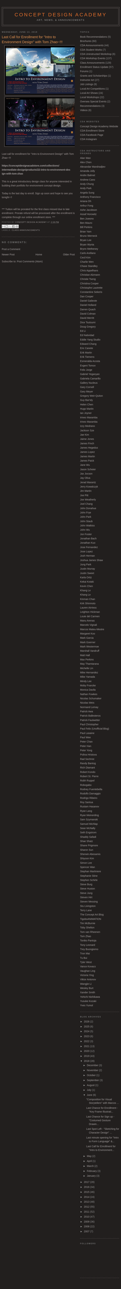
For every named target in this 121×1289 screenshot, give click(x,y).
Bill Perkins (86, 227)
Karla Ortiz (86, 577)
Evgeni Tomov (88, 365)
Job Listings (86, 84)
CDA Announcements (92, 45)
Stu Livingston (88, 906)
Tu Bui (83, 957)
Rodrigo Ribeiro (88, 798)
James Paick (87, 460)
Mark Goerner (87, 642)
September (93, 1080)
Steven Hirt (86, 897)
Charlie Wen (87, 261)
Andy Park (85, 188)
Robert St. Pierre (89, 776)
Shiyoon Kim (87, 858)
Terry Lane (86, 910)
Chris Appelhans (89, 270)
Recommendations (90, 105)
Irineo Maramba (88, 417)
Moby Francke (88, 685)
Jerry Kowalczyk (89, 486)
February (92, 1171)
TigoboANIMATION (90, 919)
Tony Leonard (87, 945)
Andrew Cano (87, 179)
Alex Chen (85, 162)
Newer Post (8, 254)
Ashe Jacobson (88, 209)
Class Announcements (26, 230)
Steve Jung (86, 893)
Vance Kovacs (88, 966)
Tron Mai (85, 953)
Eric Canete (86, 348)
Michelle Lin (86, 668)
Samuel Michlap (89, 823)
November (93, 1070)
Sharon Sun (86, 849)
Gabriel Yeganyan (90, 374)
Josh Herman (87, 555)
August (91, 1085)
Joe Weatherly (88, 499)
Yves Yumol (86, 1005)
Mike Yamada (87, 676)
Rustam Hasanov (89, 806)
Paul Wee (85, 737)
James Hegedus (89, 447)
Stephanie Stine (89, 875)
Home (39, 254)
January (91, 1175)
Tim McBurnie (87, 923)
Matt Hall (85, 655)
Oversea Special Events (93, 101)
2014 (87, 1197)
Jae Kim (84, 434)
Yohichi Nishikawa (90, 996)
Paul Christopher (89, 724)
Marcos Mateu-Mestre (92, 629)
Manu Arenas (87, 620)
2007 (87, 1231)
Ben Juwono (87, 218)
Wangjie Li (85, 983)
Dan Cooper (86, 296)
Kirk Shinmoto (88, 603)
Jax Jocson (86, 473)
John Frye (85, 512)
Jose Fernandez (89, 547)
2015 (87, 1192)
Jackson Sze (87, 430)
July (89, 1090)
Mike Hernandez (89, 672)
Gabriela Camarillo (90, 378)
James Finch (87, 443)
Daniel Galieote (88, 300)
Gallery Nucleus (89, 382)
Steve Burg (86, 884)
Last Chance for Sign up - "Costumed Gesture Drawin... (100, 1120)
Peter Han (85, 746)
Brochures (85, 41)
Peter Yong (86, 750)
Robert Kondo (87, 772)
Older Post (69, 254)
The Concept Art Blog (92, 914)
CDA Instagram (88, 139)
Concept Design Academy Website (99, 126)
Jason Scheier (88, 469)
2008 (87, 1226)
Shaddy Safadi (88, 836)
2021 (87, 1046)
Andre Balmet (87, 175)
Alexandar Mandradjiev (92, 166)
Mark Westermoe (89, 646)
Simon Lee (86, 862)
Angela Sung (87, 192)
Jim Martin (85, 490)
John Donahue (88, 508)
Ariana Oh (85, 201)
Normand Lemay (89, 707)
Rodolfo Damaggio (90, 793)
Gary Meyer (86, 391)
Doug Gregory (88, 326)
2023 (87, 1036)
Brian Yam (85, 231)
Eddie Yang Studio (90, 339)
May (89, 1156)
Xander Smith (87, 992)
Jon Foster (86, 534)
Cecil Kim (85, 257)
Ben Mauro (86, 222)
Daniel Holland (88, 305)
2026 (87, 1021)
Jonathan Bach (88, 538)
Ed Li (83, 330)
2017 (87, 1182)
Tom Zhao (85, 936)
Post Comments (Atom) (30, 261)
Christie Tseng (88, 279)
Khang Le (85, 590)
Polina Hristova (88, 754)
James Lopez (87, 452)
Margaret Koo (87, 633)
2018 (87, 1061)
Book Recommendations (93, 36)
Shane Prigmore (89, 845)
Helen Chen (86, 404)
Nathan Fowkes (88, 694)
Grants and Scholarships (93, 75)
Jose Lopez (86, 551)
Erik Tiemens (87, 356)
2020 (87, 1051)
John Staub (86, 521)
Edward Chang (88, 343)
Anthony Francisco (90, 196)
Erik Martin (86, 352)
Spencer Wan (87, 867)
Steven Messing (89, 901)
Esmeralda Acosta (90, 361)
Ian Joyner (86, 413)
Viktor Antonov (88, 979)
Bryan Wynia (87, 244)
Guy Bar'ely (86, 400)
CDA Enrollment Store (92, 130)
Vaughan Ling (87, 970)
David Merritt (87, 318)
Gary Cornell (87, 387)
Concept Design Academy (61, 14)
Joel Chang (86, 503)
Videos (84, 110)
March (90, 1166)
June (90, 1095)
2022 (87, 1041)
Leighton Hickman (90, 611)
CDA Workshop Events (92, 58)
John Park (85, 516)
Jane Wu (85, 464)
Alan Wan (85, 158)
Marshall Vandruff (89, 650)
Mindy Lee (85, 681)
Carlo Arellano (88, 253)
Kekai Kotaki (87, 581)
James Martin (87, 456)
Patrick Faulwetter (90, 720)
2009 (87, 1221)
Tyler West (86, 962)
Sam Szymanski (89, 819)
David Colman (88, 313)
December (93, 1065)
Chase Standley (89, 266)
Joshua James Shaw (91, 560)
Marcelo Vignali (88, 624)
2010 (87, 1216)
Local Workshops (89, 97)
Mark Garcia (87, 637)
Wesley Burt (86, 988)
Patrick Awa (86, 711)
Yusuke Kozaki (88, 1001)
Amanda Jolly (87, 171)
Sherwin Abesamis (90, 854)
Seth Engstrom (88, 832)
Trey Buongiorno (89, 949)
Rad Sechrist (87, 759)
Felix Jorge (86, 369)
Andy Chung (87, 184)
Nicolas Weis (87, 702)
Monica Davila (88, 689)
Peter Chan (86, 741)
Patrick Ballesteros (90, 715)
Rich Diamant (87, 767)
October (91, 1075)
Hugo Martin (87, 408)
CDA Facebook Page (91, 134)
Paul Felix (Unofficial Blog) (94, 728)
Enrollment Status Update (94, 67)
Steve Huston (87, 888)
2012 (87, 1206)
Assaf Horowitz (88, 214)
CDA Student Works (91, 49)
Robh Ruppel (87, 780)
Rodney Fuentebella (91, 789)
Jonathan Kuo (87, 542)
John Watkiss (87, 525)
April (90, 1161)
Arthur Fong (86, 205)
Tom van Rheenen (90, 932)
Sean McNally (87, 828)
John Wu (85, 529)
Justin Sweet (87, 573)
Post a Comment (11, 249)
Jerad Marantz (88, 482)
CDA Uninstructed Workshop (96, 54)
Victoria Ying (87, 975)
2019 (87, 1056)
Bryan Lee (85, 240)
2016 (87, 1187)
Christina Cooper (89, 283)
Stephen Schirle (89, 880)
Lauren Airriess (88, 607)
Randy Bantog (88, 763)
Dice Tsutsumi (87, 322)
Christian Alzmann (90, 274)
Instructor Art (87, 80)
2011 (87, 1211)
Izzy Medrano (87, 426)
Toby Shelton (87, 927)
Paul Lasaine (87, 733)
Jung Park (85, 564)
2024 (87, 1031)
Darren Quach (88, 309)
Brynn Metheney (89, 248)
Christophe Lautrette (91, 287)
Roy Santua (86, 802)
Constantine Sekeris (91, 292)
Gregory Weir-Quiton (91, 395)
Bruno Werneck (88, 235)
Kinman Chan (87, 599)
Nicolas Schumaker (90, 698)
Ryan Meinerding (89, 815)
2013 (87, 1201)
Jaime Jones (87, 439)
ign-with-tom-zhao (12, 173)
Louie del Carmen (90, 616)
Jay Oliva (85, 477)
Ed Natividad (87, 335)
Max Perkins (87, 659)
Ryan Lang (86, 811)
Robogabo (85, 785)
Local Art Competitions (92, 88)
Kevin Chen (86, 586)
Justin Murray (87, 568)
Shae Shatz (86, 841)
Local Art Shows (89, 93)
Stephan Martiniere (90, 871)
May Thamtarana (89, 663)
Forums (84, 71)
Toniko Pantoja (88, 940)
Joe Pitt (84, 495)
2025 (87, 1026)
